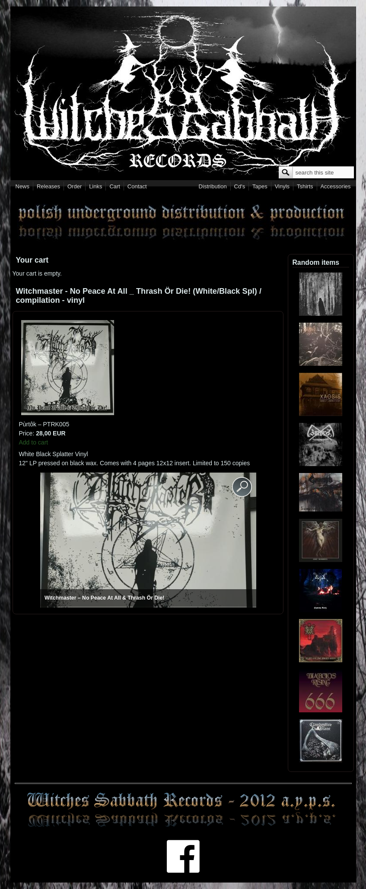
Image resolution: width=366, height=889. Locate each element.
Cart (114, 186)
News (23, 186)
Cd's (239, 186)
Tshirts (305, 186)
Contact (137, 186)
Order (74, 186)
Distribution (213, 186)
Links (95, 186)
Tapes (259, 186)
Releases (48, 186)
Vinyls (282, 186)
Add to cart (33, 442)
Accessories (335, 186)
